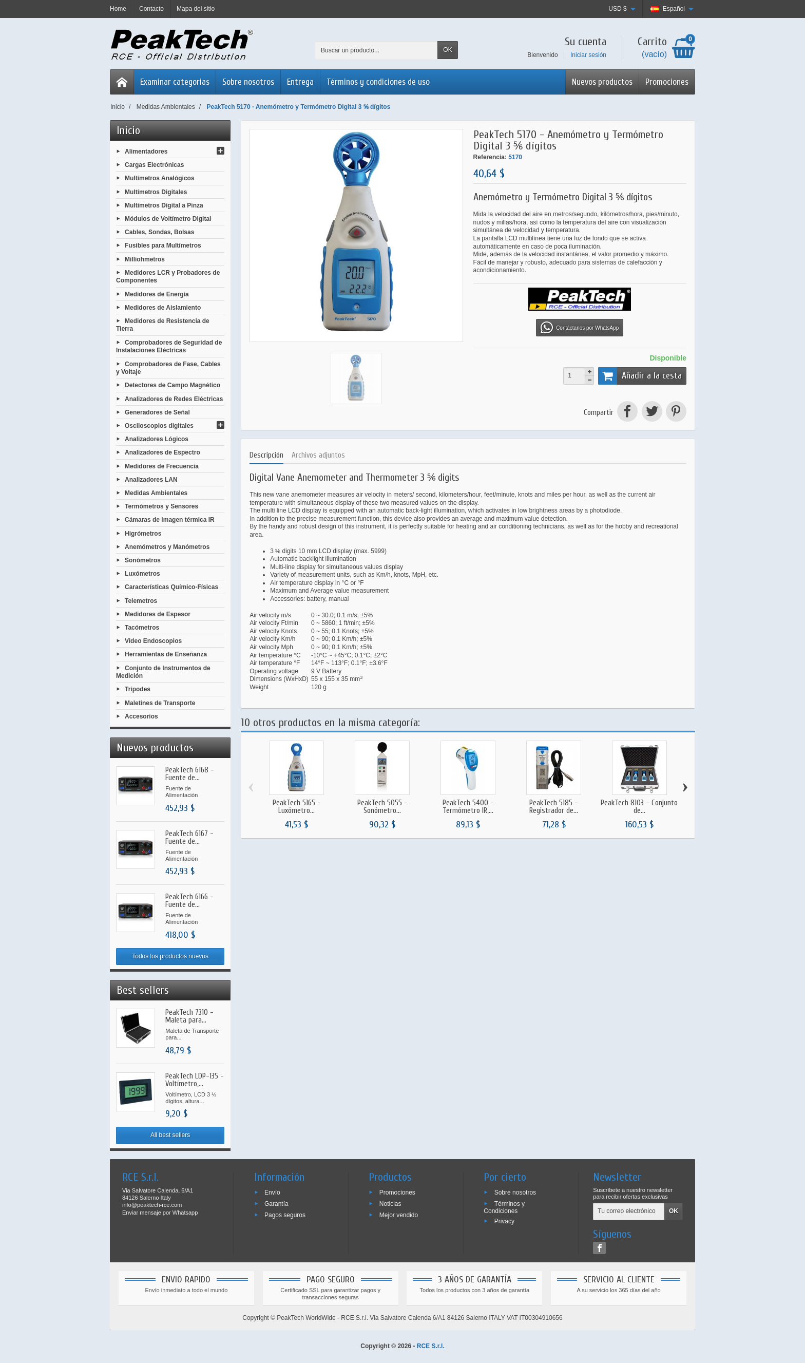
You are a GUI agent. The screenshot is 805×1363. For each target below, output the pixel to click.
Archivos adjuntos (318, 455)
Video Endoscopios (153, 641)
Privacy (504, 1220)
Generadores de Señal (157, 411)
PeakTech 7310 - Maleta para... (189, 1016)
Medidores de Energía (157, 293)
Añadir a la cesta (640, 376)
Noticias (390, 1203)
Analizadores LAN (151, 479)
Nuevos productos (602, 82)
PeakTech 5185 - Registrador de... (553, 807)
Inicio (128, 130)
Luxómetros (142, 573)
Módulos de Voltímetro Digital (168, 218)
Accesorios (141, 716)
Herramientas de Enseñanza (166, 654)
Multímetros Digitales (156, 191)
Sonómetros (143, 560)
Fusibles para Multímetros (163, 245)
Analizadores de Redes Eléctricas (174, 398)
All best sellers (170, 1135)
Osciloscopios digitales (159, 425)
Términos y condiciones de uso (378, 82)
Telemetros (141, 600)
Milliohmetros (145, 258)
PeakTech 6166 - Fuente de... (189, 901)
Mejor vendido (398, 1214)
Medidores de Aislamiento (163, 307)
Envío (272, 1192)
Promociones (666, 82)
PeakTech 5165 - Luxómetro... (297, 807)
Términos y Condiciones (504, 1207)
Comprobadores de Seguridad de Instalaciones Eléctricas (169, 346)
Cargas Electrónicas (154, 164)
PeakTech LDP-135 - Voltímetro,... (194, 1080)
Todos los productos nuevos (170, 956)
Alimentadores (146, 151)
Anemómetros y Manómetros (167, 546)
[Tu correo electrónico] (629, 1211)
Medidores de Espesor (157, 613)
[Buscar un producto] (376, 50)
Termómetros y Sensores (161, 506)
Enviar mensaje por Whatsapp (160, 1212)
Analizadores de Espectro (162, 452)
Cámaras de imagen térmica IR (170, 519)
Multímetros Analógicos (160, 178)
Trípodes (137, 689)
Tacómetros (142, 627)
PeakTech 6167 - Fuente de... (189, 837)
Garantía (276, 1203)
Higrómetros (143, 533)
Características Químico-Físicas (171, 587)
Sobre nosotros (248, 82)
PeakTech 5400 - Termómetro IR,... (468, 807)
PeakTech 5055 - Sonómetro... (382, 807)
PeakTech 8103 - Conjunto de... (639, 807)
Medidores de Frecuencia (162, 465)
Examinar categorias (174, 82)
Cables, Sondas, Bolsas (159, 232)
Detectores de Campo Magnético (172, 385)
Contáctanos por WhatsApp (580, 327)
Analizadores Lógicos (156, 439)
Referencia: (490, 157)
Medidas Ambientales (156, 493)
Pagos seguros (284, 1214)
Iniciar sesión (588, 55)
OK (447, 49)
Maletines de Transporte (160, 702)
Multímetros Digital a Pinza (164, 205)
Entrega (300, 82)
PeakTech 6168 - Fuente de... (189, 774)
